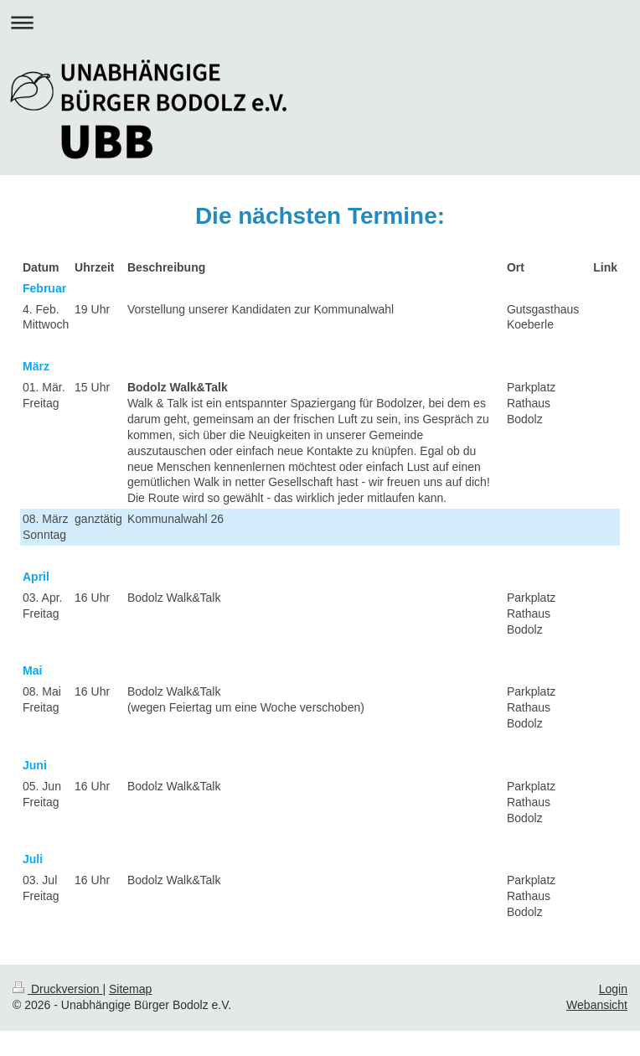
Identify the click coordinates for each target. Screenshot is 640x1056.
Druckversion (57, 989)
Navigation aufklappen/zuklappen (320, 22)
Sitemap (130, 989)
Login (613, 989)
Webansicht (596, 1005)
